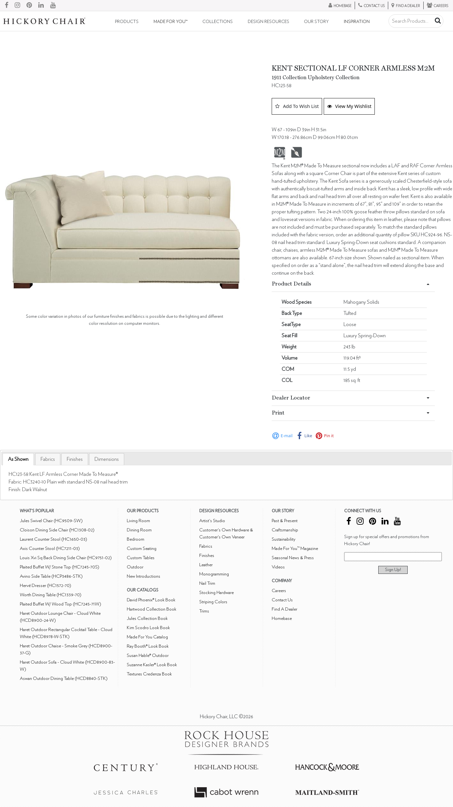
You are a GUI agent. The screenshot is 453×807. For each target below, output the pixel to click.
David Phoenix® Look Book (151, 600)
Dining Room (139, 530)
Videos (278, 567)
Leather (206, 564)
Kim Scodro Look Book (148, 627)
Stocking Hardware (216, 592)
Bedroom (135, 539)
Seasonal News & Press (293, 557)
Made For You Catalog (147, 637)
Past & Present (285, 520)
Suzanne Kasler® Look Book (152, 664)
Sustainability (283, 539)
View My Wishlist (349, 106)
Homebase (282, 618)
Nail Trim (207, 583)
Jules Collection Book (147, 618)
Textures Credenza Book (149, 674)
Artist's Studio (212, 520)
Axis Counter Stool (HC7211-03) (50, 548)
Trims (204, 611)
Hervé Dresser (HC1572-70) (45, 585)
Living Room (138, 520)
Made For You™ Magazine (295, 548)
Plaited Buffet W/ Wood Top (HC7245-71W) (60, 604)
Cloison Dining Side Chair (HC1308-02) (57, 530)
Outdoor (135, 567)
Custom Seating (141, 548)
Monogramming (214, 574)
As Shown (18, 459)
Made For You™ (170, 21)
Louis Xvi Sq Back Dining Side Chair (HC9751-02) (66, 557)
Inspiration (357, 21)
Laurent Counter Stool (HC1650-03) (53, 539)
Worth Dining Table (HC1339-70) (50, 594)
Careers (279, 590)
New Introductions (143, 576)
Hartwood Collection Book (151, 609)
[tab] (18, 459)
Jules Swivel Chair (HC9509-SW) (51, 520)
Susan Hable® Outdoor (148, 655)
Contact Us (282, 600)
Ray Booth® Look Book (148, 646)
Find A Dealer (284, 609)
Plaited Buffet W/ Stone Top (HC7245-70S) (59, 567)
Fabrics (48, 459)
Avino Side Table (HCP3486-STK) (51, 576)
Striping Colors (213, 601)
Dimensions (106, 459)
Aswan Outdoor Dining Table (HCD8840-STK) (64, 678)
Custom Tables (141, 557)
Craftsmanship (285, 530)
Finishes (75, 459)
